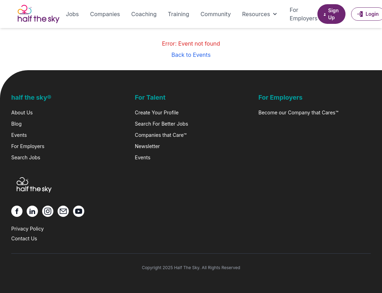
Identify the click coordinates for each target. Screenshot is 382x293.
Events (19, 135)
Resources (260, 14)
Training (178, 14)
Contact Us (24, 238)
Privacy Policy (27, 229)
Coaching (144, 14)
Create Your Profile (157, 112)
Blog (16, 124)
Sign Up (330, 13)
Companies (105, 14)
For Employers (303, 14)
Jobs (72, 14)
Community (215, 14)
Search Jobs (25, 157)
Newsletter (147, 146)
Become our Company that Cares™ (298, 112)
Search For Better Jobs (161, 124)
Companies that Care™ (160, 135)
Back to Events (191, 54)
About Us (22, 112)
